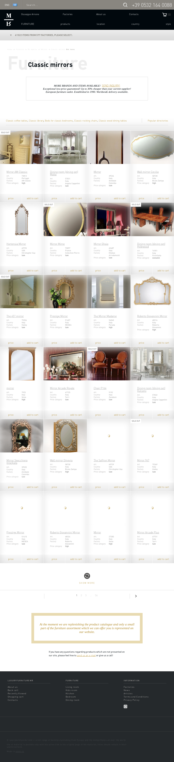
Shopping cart (16, 696)
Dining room (73, 700)
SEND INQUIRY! (111, 85)
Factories (67, 14)
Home (9, 49)
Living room (72, 687)
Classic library (36, 120)
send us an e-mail (86, 655)
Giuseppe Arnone (30, 14)
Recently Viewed (17, 693)
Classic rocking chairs (85, 120)
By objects (32, 49)
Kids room (71, 690)
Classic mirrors (58, 49)
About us (101, 14)
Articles (128, 693)
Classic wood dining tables (113, 120)
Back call (13, 690)
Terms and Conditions (136, 696)
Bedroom (71, 696)
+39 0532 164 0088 (152, 4)
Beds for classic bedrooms (59, 120)
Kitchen (70, 693)
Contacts (134, 14)
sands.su (20, 751)
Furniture (27, 23)
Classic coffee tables (16, 120)
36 (96, 595)
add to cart (32, 198)
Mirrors (44, 49)
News (127, 690)
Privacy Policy (131, 700)
